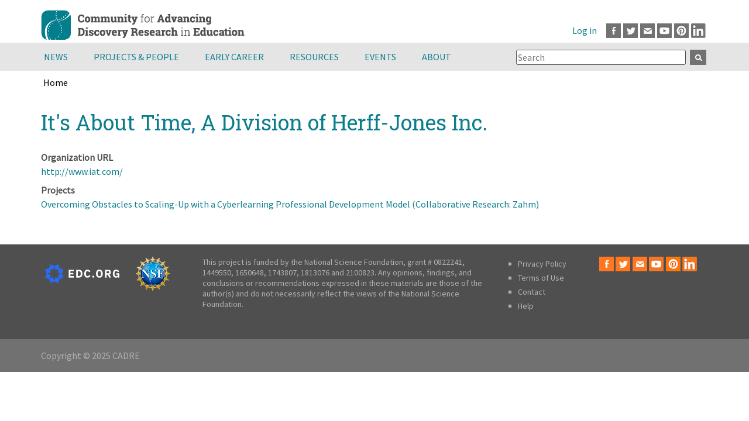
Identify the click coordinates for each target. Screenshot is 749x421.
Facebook (613, 30)
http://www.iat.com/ (82, 171)
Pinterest (681, 30)
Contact (531, 292)
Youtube (664, 30)
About (436, 57)
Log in (584, 30)
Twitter (630, 30)
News (56, 57)
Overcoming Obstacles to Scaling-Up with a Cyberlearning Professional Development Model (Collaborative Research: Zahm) (290, 204)
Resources (314, 57)
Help (526, 306)
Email (647, 30)
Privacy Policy (542, 263)
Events (380, 57)
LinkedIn (698, 30)
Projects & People (136, 57)
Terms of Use (541, 277)
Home (55, 82)
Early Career (234, 57)
